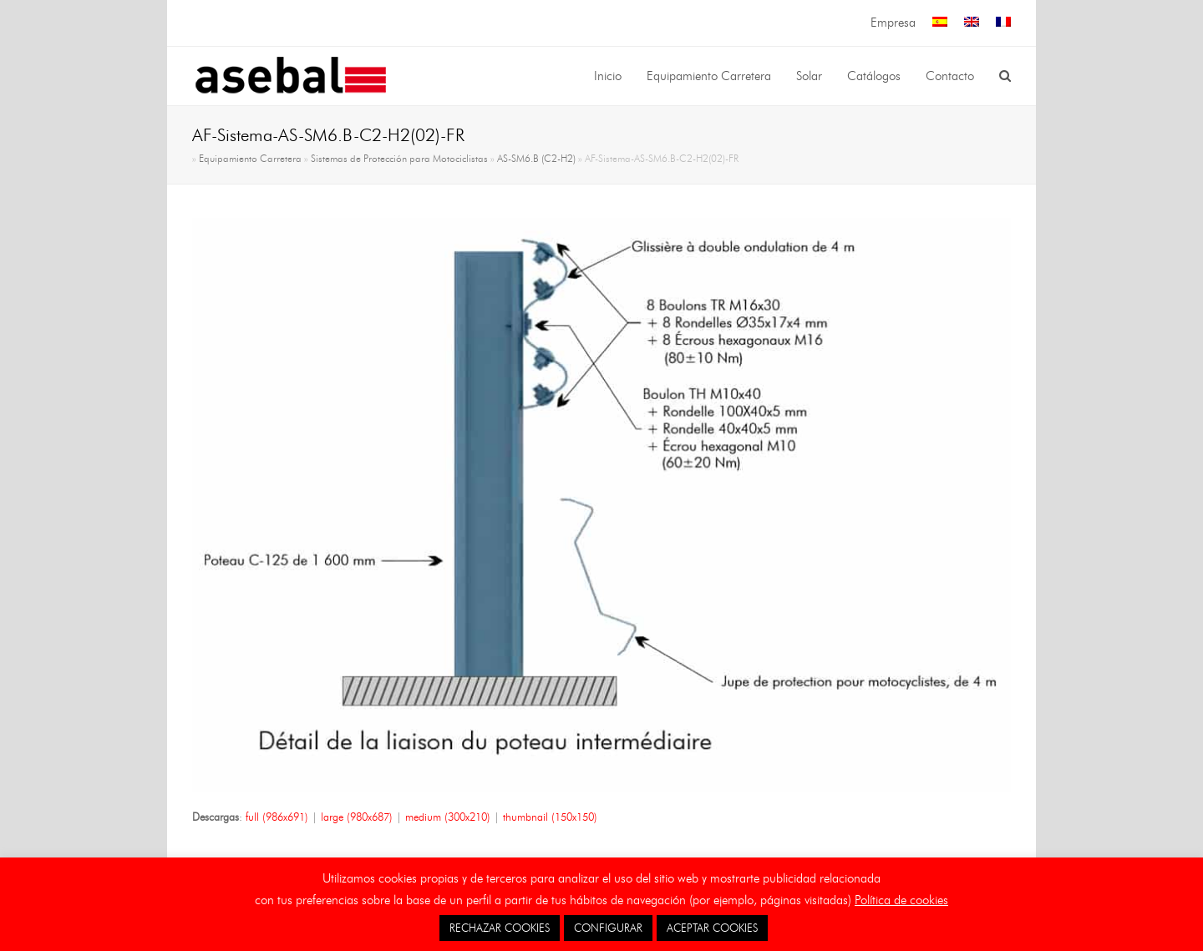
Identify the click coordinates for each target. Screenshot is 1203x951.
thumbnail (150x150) (550, 816)
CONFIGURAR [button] (608, 927)
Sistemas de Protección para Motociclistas (399, 158)
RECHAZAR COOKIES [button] (499, 927)
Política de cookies (901, 900)
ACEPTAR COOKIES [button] (712, 927)
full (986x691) (277, 816)
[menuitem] (939, 23)
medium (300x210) (447, 816)
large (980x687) (357, 816)
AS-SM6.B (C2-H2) (536, 158)
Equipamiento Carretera (250, 158)
